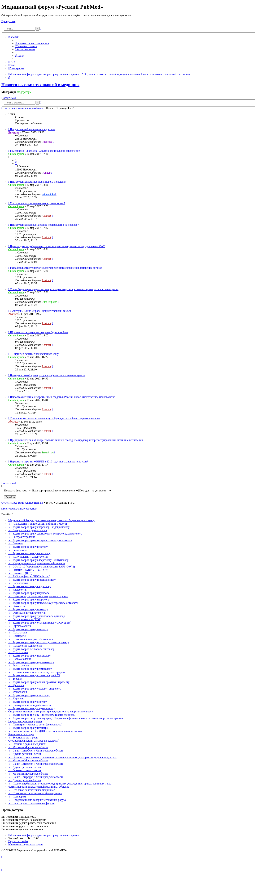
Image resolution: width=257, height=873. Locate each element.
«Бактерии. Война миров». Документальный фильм (40, 310)
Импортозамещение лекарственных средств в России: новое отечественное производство (62, 396)
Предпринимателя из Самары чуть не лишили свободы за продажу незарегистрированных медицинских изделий (76, 439)
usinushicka (48, 194)
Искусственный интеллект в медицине (32, 129)
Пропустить (8, 21)
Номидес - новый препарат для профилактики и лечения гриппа (47, 375)
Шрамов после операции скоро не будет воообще (39, 332)
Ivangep (46, 172)
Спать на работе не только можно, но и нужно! (37, 203)
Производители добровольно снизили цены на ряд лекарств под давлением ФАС (57, 246)
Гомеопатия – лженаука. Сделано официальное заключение (45, 150)
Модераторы (24, 91)
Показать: (17, 490)
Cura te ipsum (16, 153)
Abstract (46, 215)
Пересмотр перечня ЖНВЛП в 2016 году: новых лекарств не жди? (49, 461)
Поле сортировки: (55, 490)
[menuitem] (32, 43)
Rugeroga (13, 132)
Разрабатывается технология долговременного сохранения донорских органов (56, 267)
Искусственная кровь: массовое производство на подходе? (44, 224)
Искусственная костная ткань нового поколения (38, 181)
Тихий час (48, 452)
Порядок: (95, 490)
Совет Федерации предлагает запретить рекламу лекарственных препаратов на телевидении (64, 289)
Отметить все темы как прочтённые (22, 108)
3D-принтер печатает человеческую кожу (34, 353)
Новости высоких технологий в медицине (40, 84)
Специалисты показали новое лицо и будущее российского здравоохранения (55, 418)
